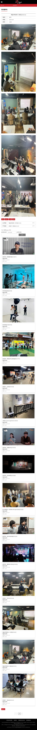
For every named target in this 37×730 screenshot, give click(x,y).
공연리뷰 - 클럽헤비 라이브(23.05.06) (10, 564)
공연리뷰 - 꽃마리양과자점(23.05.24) (10, 536)
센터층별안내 (28, 720)
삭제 (13, 219)
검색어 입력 (19, 232)
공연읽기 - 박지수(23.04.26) (8, 598)
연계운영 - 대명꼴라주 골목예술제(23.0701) (11, 358)
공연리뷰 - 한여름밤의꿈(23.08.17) (9, 257)
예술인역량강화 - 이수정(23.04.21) (15, 223)
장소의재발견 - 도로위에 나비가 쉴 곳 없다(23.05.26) (13, 509)
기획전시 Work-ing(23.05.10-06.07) (10, 420)
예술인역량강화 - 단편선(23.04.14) (9, 666)
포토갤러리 (15, 5)
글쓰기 (6, 219)
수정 (10, 219)
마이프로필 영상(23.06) (7, 291)
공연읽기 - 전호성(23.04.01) (14, 226)
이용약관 (15, 720)
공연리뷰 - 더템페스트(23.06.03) (9, 447)
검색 (22, 234)
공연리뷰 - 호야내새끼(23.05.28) (9, 475)
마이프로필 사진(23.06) (7, 324)
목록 (3, 219)
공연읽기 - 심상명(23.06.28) (8, 386)
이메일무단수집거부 (21, 720)
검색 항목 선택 (3, 232)
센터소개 (2, 5)
